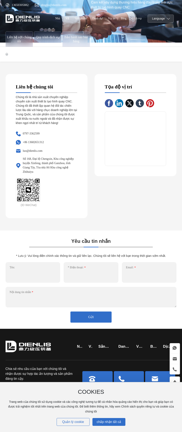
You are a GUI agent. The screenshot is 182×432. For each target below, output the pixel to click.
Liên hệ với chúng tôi (19, 39)
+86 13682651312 (33, 142)
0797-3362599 (31, 133)
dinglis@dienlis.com (53, 5)
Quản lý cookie (73, 422)
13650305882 (20, 5)
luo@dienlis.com (33, 150)
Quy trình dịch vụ (48, 37)
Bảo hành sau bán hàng (76, 39)
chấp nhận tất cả (109, 422)
